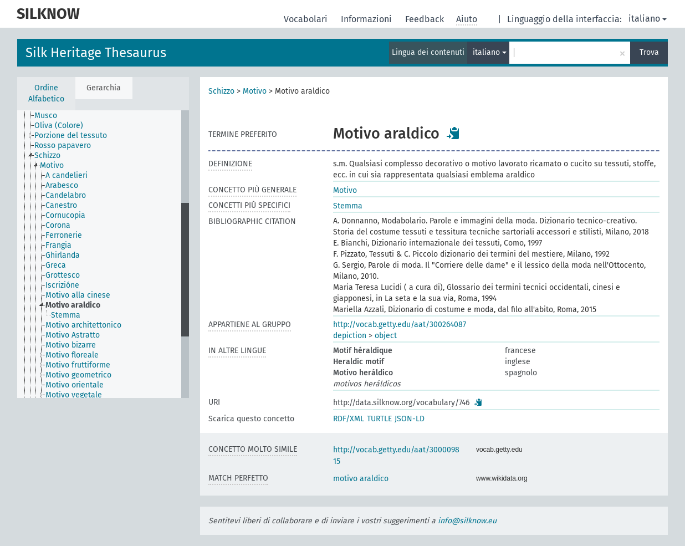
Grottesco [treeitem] (62, 275)
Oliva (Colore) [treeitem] (58, 125)
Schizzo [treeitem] (47, 155)
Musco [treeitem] (45, 115)
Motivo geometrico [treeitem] (78, 375)
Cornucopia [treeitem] (65, 215)
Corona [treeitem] (57, 225)
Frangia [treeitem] (58, 245)
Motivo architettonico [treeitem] (83, 325)
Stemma (347, 206)
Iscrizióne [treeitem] (62, 285)
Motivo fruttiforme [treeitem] (77, 365)
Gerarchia (103, 88)
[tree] (103, 254)
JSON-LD (410, 418)
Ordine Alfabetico (46, 93)
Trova (649, 52)
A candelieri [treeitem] (66, 175)
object (386, 335)
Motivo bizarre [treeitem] (70, 345)
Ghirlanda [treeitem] (62, 255)
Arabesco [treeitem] (61, 185)
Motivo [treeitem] (52, 165)
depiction (349, 335)
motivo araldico (360, 478)
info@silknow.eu (467, 520)
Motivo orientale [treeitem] (74, 385)
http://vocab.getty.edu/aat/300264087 (399, 324)
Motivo (255, 91)
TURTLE (379, 418)
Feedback (425, 19)
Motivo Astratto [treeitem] (72, 335)
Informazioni (367, 19)
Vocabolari (307, 19)
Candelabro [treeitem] (65, 195)
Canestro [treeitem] (61, 205)
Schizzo (221, 91)
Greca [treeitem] (55, 265)
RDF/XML (348, 418)
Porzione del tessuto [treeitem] (70, 135)
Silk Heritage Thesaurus (95, 52)
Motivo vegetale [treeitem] (73, 395)
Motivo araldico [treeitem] (72, 305)
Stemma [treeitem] (65, 315)
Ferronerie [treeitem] (63, 235)
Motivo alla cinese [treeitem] (77, 295)
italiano (647, 18)
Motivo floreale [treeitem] (72, 355)
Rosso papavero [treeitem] (62, 145)
